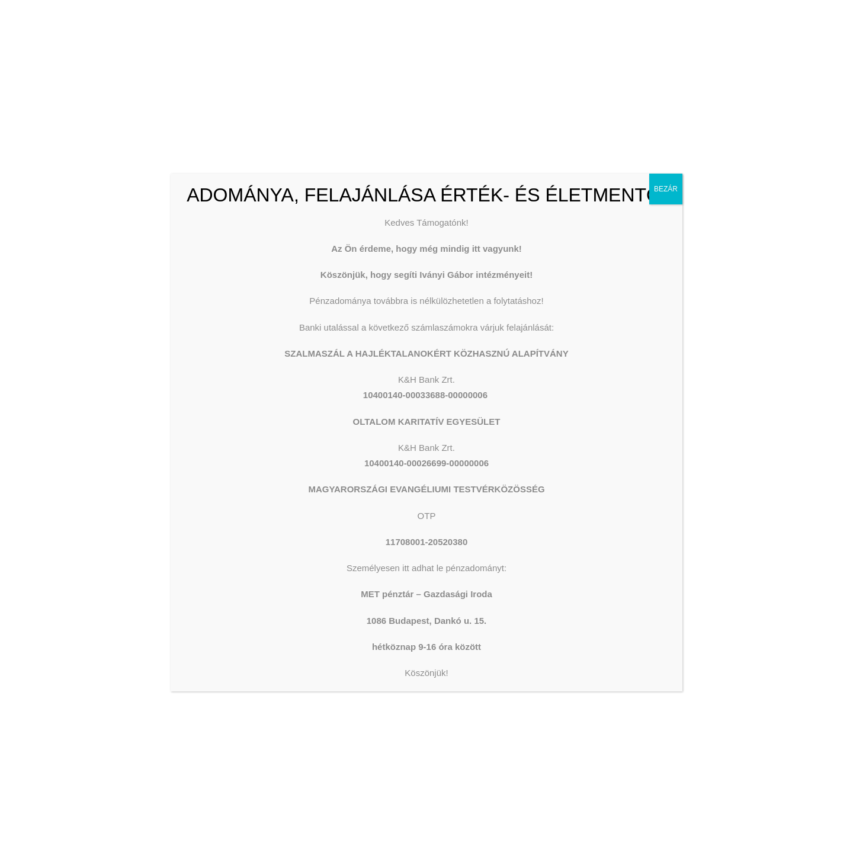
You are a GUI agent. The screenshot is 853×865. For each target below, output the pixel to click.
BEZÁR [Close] (666, 189)
